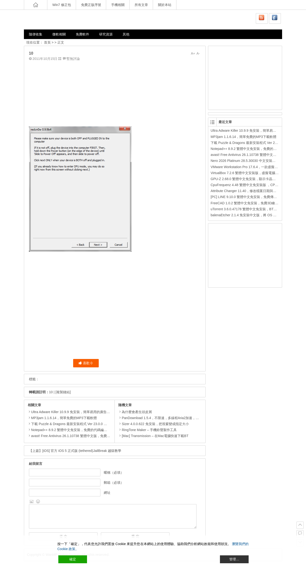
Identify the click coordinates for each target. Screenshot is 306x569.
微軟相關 (59, 34)
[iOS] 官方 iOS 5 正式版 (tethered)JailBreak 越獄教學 (81, 451)
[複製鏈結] (63, 392)
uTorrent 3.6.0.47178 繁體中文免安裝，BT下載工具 (249, 209)
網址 (107, 493)
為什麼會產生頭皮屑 (135, 412)
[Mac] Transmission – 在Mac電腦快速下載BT (153, 436)
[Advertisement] (115, 93)
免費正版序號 (91, 5)
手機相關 (118, 5)
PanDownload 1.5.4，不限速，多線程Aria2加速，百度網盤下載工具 (170, 418)
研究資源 (106, 34)
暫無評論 (73, 59)
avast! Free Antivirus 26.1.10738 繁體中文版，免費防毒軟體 (75, 436)
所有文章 (141, 5)
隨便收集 (35, 34)
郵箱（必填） (114, 482)
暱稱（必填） (114, 472)
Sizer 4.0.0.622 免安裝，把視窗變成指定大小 (153, 424)
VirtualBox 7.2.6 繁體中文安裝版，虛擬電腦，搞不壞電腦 (253, 173)
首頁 (47, 42)
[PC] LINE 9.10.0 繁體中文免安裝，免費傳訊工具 (247, 197)
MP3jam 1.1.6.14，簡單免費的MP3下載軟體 (64, 418)
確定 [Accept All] (72, 559)
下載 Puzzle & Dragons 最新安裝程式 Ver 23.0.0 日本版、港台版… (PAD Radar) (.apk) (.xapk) (101, 424)
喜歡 (85, 363)
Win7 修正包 (61, 5)
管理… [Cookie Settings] (234, 559)
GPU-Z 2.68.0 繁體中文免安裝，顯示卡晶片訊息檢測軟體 (253, 179)
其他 (126, 34)
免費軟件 (82, 34)
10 (51, 392)
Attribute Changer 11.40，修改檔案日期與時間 (245, 191)
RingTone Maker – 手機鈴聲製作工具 (147, 430)
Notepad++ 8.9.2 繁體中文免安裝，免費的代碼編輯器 (70, 430)
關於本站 (164, 5)
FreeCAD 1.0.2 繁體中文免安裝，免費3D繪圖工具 (248, 203)
